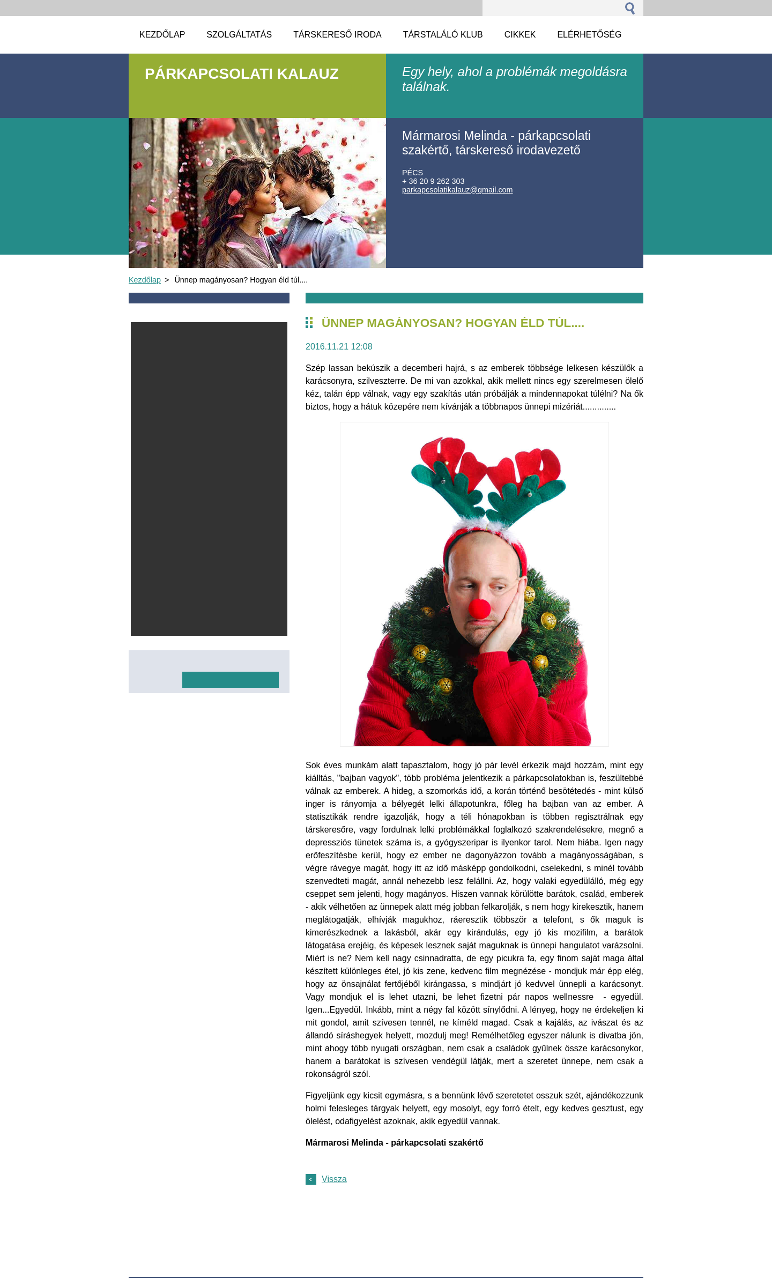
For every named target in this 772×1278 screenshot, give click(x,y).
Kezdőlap (145, 280)
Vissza (334, 1179)
